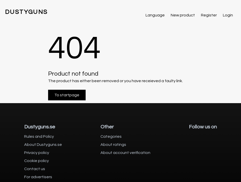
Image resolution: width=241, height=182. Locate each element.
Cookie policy (36, 161)
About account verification (125, 153)
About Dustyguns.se (43, 145)
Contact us (34, 169)
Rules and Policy (39, 136)
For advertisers (38, 177)
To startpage (66, 95)
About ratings (113, 145)
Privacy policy (36, 153)
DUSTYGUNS (26, 12)
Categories (111, 136)
